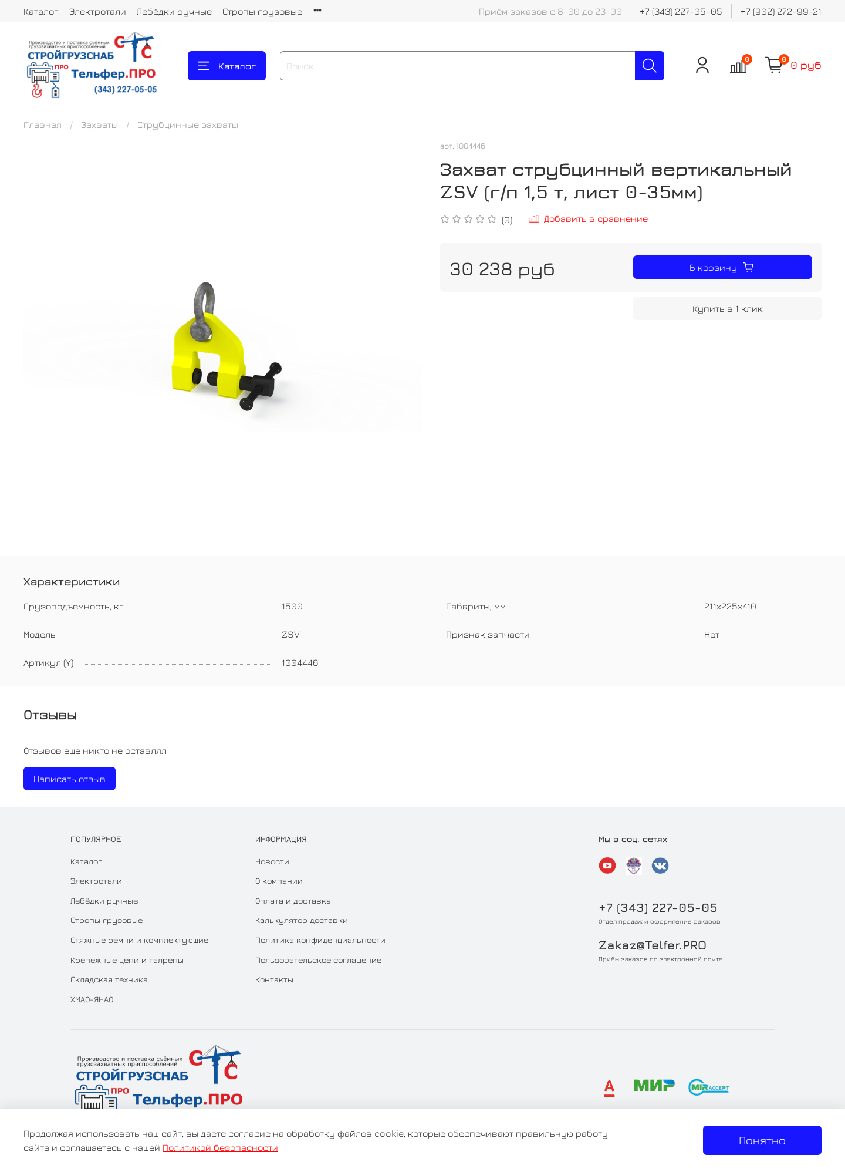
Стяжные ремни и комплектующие (139, 940)
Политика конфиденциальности (320, 940)
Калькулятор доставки (301, 920)
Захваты (99, 124)
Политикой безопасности (220, 1147)
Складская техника (109, 979)
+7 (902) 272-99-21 (781, 11)
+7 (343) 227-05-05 (681, 11)
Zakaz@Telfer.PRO (653, 945)
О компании (279, 880)
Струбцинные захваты (187, 124)
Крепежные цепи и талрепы (127, 960)
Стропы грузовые (262, 11)
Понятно (762, 1140)
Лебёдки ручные (174, 11)
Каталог (41, 11)
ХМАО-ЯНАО (91, 999)
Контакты (274, 979)
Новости (272, 861)
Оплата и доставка (293, 900)
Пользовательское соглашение (318, 960)
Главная (42, 124)
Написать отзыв (69, 778)
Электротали (97, 11)
